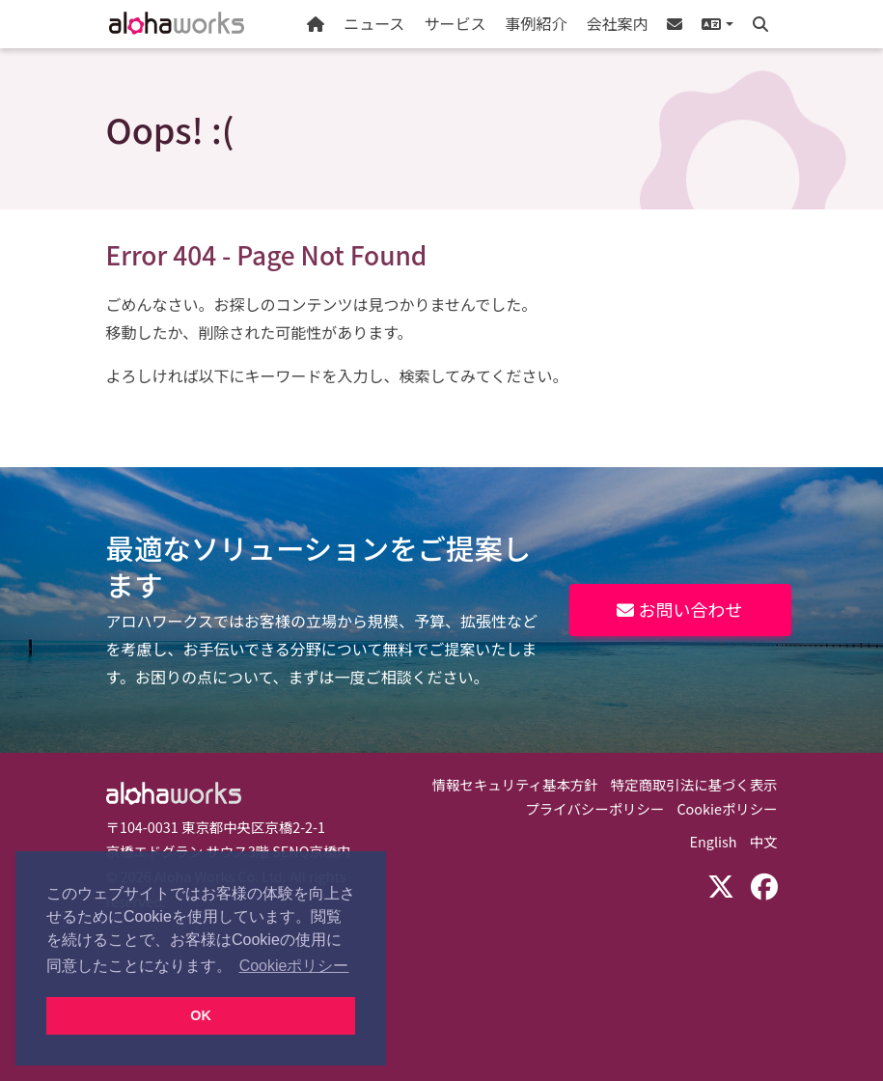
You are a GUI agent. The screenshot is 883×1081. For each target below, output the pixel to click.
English (713, 841)
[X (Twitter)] (720, 885)
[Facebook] (764, 885)
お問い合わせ (679, 609)
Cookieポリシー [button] (294, 965)
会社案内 (617, 23)
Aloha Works (173, 793)
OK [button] (200, 1015)
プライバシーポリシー (595, 808)
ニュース (374, 23)
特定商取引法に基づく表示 (694, 784)
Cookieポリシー (726, 808)
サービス (454, 23)
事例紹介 (535, 23)
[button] (717, 24)
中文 (764, 841)
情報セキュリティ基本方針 (515, 784)
